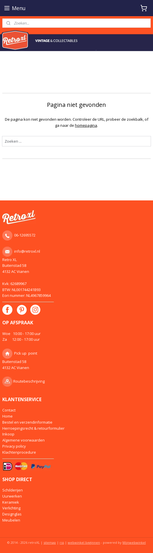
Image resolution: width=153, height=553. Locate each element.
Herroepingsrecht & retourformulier (33, 428)
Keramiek (10, 502)
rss (62, 542)
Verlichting (11, 508)
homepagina (86, 125)
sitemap (50, 542)
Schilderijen (12, 490)
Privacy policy (14, 446)
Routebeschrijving (29, 381)
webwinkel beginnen (84, 542)
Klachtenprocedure (19, 452)
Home (7, 416)
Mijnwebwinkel (134, 542)
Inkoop (8, 434)
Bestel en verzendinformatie (27, 422)
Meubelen (11, 520)
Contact (9, 410)
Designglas (12, 514)
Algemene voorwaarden (23, 440)
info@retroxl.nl (27, 251)
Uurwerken (12, 496)
